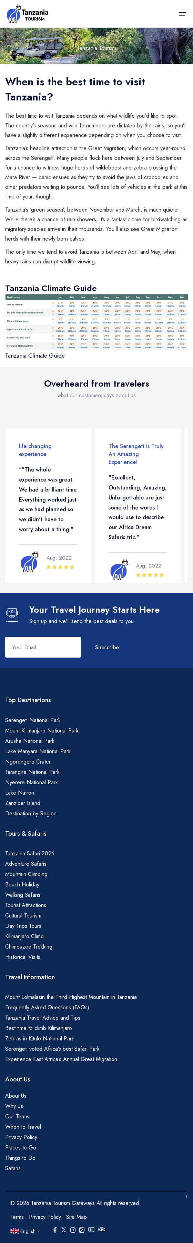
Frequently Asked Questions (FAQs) (47, 1007)
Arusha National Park (29, 741)
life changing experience (35, 450)
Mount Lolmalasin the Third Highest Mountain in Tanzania (71, 997)
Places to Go (20, 1148)
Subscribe (107, 647)
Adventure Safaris (26, 864)
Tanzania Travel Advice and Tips (42, 1018)
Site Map (76, 1217)
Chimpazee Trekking (28, 947)
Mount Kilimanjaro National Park (42, 731)
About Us (16, 1096)
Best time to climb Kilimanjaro (38, 1028)
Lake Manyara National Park (38, 751)
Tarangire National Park (32, 772)
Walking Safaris (22, 895)
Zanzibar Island (22, 803)
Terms (17, 1217)
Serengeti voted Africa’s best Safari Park (52, 1049)
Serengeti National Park (33, 720)
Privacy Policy (21, 1137)
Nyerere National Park (31, 782)
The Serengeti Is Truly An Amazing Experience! (136, 454)
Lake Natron (19, 793)
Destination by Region (31, 813)
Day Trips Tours (23, 926)
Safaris (13, 1168)
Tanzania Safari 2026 (29, 853)
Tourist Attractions (25, 905)
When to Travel (23, 1127)
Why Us (14, 1106)
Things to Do (20, 1158)
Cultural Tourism (23, 916)
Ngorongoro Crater (28, 762)
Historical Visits (22, 957)
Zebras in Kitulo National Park (39, 1038)
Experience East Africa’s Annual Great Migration (61, 1059)
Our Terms (17, 1116)
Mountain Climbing (26, 874)
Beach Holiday (22, 884)
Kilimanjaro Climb (24, 936)
